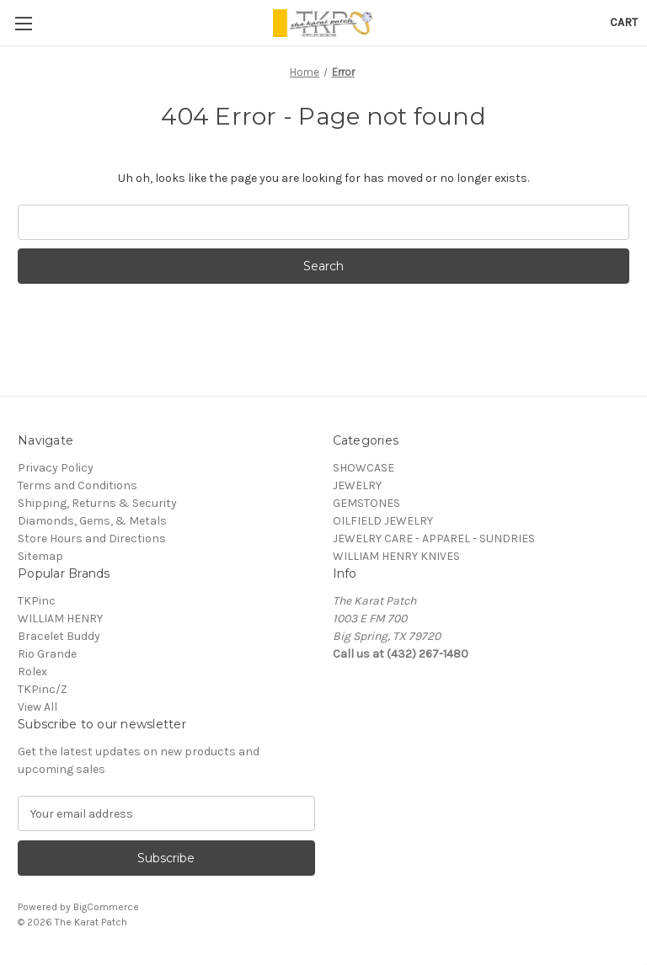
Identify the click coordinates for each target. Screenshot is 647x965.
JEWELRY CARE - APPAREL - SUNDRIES (434, 538)
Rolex (32, 671)
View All (37, 707)
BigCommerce (106, 907)
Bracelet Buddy (59, 636)
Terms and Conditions (77, 485)
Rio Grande (47, 654)
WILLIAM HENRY (60, 618)
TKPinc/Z (42, 689)
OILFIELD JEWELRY (383, 521)
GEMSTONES (366, 503)
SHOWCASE (363, 468)
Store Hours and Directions (92, 538)
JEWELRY (357, 485)
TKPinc (37, 601)
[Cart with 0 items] (624, 22)
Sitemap (40, 556)
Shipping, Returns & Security (97, 503)
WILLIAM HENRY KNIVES (396, 556)
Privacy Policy (56, 468)
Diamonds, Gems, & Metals (92, 521)
